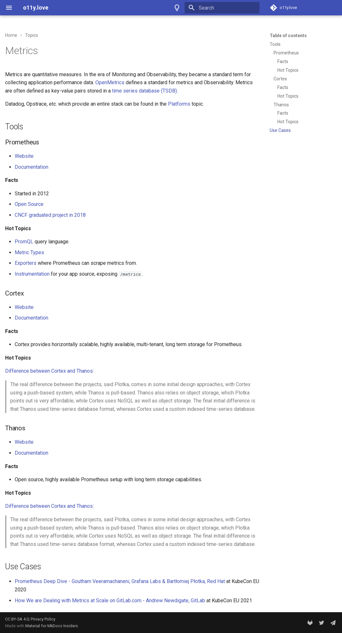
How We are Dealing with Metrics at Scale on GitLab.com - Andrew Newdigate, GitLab (110, 600)
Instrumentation (32, 274)
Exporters (25, 263)
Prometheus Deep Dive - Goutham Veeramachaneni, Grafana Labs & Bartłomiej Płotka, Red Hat (120, 581)
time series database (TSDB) (144, 91)
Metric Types (29, 252)
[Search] (222, 7)
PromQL (24, 242)
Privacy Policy (43, 619)
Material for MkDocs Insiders (51, 625)
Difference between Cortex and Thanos (49, 371)
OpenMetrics (109, 82)
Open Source (29, 204)
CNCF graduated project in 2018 (50, 215)
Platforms (179, 104)
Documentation (31, 167)
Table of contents (288, 35)
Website (24, 156)
